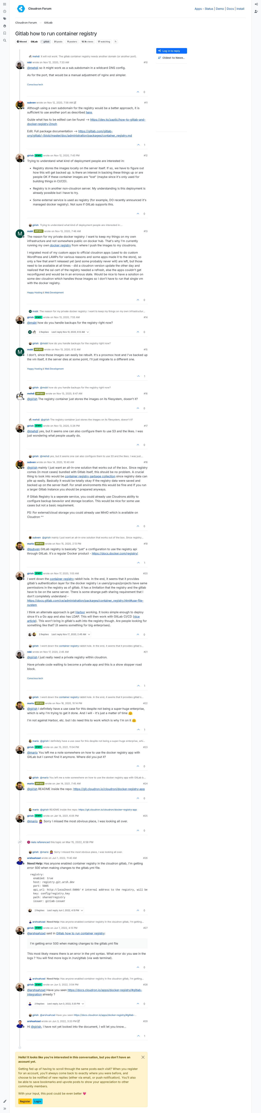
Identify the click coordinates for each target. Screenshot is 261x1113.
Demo (220, 9)
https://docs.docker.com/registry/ (115, 553)
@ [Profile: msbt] (32, 322)
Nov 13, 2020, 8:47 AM (69, 393)
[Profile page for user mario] (20, 546)
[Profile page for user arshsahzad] (20, 860)
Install (240, 9)
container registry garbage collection (90, 476)
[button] (4, 1101)
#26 (145, 857)
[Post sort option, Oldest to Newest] (171, 58)
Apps (198, 9)
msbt (30, 231)
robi (29, 62)
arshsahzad (34, 857)
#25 (145, 815)
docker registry (60, 245)
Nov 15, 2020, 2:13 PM (68, 543)
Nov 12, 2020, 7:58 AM (60, 102)
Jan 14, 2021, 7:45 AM (68, 783)
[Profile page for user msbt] (20, 233)
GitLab (34, 41)
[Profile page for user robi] (20, 65)
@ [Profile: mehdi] (32, 68)
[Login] (256, 4)
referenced (43, 842)
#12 (146, 155)
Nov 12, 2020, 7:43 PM (67, 155)
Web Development (54, 292)
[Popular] (4, 26)
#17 (146, 425)
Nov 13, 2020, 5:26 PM (67, 425)
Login (37, 1101)
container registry (62, 579)
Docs (230, 9)
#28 (145, 984)
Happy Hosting (34, 292)
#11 (146, 102)
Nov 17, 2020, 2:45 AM (56, 651)
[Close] (143, 1057)
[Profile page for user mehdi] (20, 396)
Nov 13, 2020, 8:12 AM (67, 349)
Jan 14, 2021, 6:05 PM (66, 815)
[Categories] (4, 4)
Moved (22, 41)
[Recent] (4, 11)
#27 (145, 927)
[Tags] (4, 19)
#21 (146, 651)
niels (33, 842)
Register (25, 1101)
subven (31, 102)
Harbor (80, 612)
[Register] (256, 11)
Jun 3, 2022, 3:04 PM (66, 984)
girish (30, 155)
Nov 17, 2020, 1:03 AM (66, 573)
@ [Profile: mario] (32, 752)
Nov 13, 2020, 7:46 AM (68, 231)
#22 (145, 703)
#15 (146, 349)
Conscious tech (35, 84)
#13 (146, 231)
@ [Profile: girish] (32, 399)
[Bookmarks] (4, 33)
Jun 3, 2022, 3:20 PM (64, 1021)
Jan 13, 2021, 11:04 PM (66, 747)
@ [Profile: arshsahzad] (36, 933)
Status (209, 9)
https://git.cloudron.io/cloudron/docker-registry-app (109, 789)
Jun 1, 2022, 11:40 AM (64, 857)
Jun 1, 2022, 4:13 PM (65, 927)
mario (30, 543)
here (89, 112)
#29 (145, 1021)
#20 (145, 573)
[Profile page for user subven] (20, 105)
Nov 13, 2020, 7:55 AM (67, 317)
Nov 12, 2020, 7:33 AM (56, 62)
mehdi (36, 56)
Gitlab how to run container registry (80, 933)
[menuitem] (256, 4)
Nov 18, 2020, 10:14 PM (69, 703)
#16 (146, 393)
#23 (145, 747)
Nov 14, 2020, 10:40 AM (60, 462)
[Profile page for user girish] (20, 158)
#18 (146, 462)
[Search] (4, 40)
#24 (145, 783)
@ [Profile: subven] (33, 549)
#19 (146, 543)
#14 (146, 317)
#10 (146, 62)
